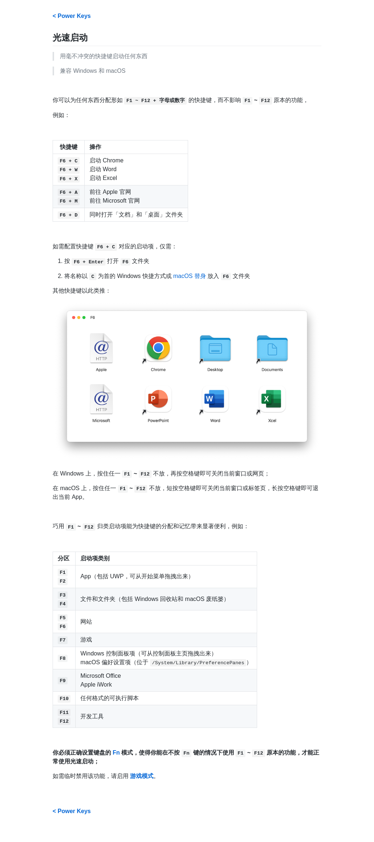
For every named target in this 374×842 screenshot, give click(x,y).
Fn (116, 752)
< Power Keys (72, 16)
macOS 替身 (189, 276)
